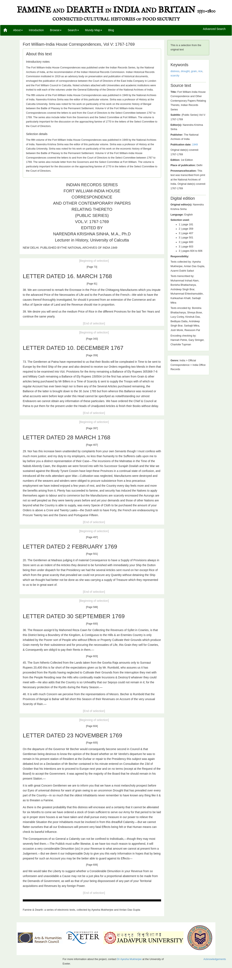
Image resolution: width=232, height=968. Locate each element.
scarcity (175, 75)
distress (175, 71)
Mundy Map (93, 30)
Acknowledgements (215, 959)
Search (73, 30)
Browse (56, 30)
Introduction (36, 30)
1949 (195, 144)
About (18, 30)
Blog (111, 30)
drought (185, 71)
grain (194, 71)
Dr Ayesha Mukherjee (129, 959)
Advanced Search (214, 29)
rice (200, 71)
